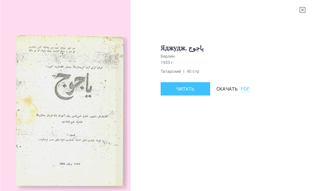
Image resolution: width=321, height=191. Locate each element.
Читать (185, 89)
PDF (245, 89)
